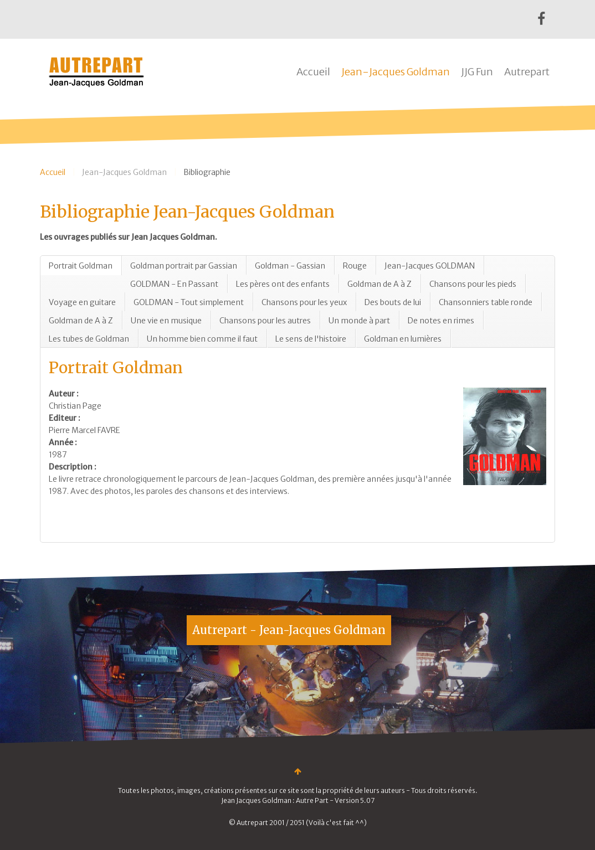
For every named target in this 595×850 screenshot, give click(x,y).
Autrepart (527, 71)
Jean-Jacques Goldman (395, 71)
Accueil (313, 71)
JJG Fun (477, 71)
